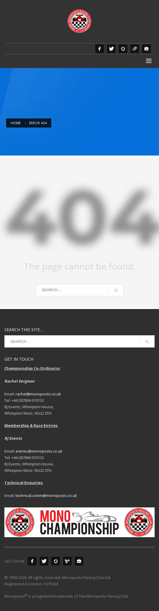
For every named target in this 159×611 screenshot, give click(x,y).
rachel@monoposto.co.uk (38, 394)
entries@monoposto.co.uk (39, 451)
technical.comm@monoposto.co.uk (46, 495)
